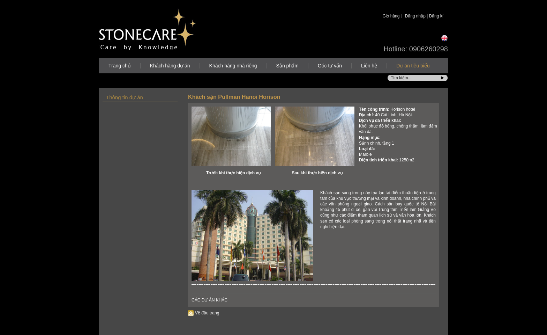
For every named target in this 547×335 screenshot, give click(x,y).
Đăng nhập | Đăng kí (424, 16)
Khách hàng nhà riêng (233, 65)
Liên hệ (369, 65)
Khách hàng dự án (170, 65)
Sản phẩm (287, 65)
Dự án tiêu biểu (413, 65)
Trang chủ (119, 65)
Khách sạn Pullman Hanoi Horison (234, 97)
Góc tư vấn (330, 65)
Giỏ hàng (390, 16)
